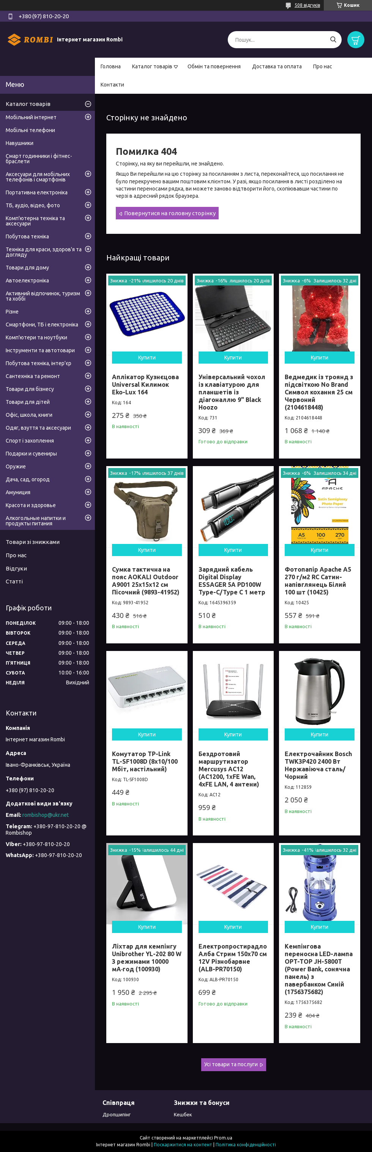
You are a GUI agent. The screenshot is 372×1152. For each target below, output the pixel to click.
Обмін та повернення (214, 66)
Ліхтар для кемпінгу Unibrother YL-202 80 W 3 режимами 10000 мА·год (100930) (146, 957)
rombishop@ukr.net (45, 815)
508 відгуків (307, 5)
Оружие (16, 466)
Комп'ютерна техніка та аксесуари (35, 221)
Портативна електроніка (37, 192)
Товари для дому (27, 268)
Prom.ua (223, 1137)
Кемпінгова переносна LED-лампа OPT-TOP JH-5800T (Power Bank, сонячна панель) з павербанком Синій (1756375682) (319, 969)
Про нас (322, 66)
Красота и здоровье (31, 505)
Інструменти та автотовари (40, 350)
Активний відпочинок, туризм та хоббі (43, 296)
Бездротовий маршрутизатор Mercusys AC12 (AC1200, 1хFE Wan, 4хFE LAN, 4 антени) (229, 769)
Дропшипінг (116, 1114)
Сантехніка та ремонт (33, 376)
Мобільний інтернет (31, 117)
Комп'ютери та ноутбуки (36, 337)
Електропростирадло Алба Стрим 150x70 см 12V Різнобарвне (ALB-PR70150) (233, 957)
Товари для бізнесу (30, 389)
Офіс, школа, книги (29, 415)
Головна (111, 66)
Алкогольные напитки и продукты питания (36, 520)
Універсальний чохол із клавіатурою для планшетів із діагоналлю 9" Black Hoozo (232, 392)
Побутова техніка (27, 236)
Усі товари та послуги (231, 1064)
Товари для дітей (28, 402)
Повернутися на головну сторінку (170, 213)
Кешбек (183, 1114)
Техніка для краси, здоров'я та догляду (44, 252)
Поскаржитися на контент (183, 1144)
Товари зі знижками (33, 542)
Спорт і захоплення (30, 441)
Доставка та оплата (277, 66)
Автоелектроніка (27, 280)
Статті (14, 581)
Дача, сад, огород (28, 479)
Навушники (19, 143)
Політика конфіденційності (246, 1144)
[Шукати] (333, 39)
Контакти (112, 85)
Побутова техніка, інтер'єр (38, 363)
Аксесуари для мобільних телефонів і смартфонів (38, 177)
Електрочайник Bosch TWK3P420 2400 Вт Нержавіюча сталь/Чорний (318, 765)
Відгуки (16, 568)
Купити (147, 358)
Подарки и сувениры (31, 454)
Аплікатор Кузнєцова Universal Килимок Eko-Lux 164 (145, 384)
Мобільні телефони (30, 130)
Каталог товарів (152, 66)
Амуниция (18, 492)
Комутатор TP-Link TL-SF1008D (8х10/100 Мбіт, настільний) (145, 761)
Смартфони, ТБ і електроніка (42, 324)
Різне (12, 312)
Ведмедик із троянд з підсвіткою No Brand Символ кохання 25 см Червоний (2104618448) (319, 392)
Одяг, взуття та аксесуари (38, 428)
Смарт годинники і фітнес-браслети (39, 158)
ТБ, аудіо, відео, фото (33, 205)
